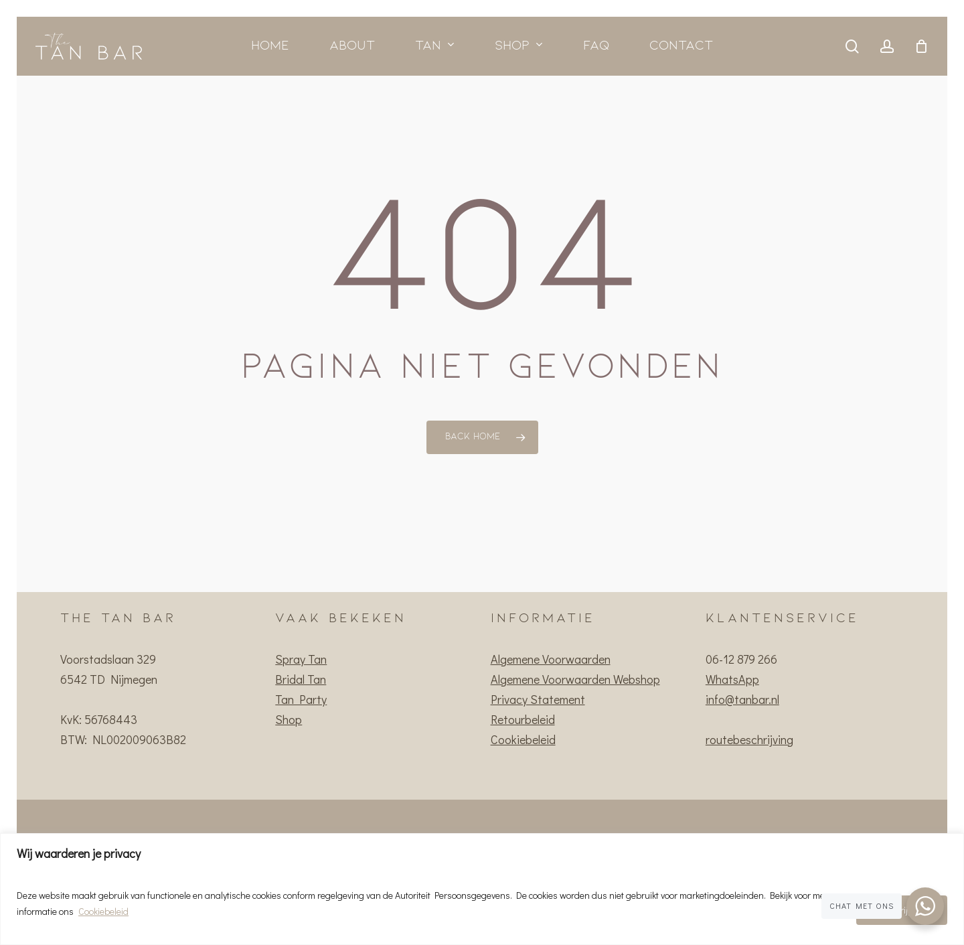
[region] (482, 889)
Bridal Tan (300, 679)
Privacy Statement (538, 699)
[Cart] (921, 46)
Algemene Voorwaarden (551, 659)
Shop (288, 719)
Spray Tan (301, 659)
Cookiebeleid (103, 911)
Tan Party (301, 699)
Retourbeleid (523, 719)
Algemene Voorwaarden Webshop (575, 679)
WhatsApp (732, 679)
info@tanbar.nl (742, 699)
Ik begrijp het (902, 909)
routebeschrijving (749, 739)
